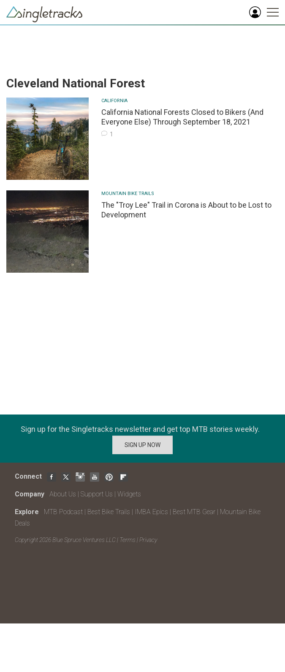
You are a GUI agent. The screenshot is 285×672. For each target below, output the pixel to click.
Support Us (97, 494)
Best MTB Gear (194, 512)
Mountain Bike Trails (127, 193)
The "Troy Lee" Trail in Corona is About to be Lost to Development (186, 210)
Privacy (148, 540)
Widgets (129, 494)
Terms (127, 540)
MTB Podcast (63, 512)
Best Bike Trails (108, 512)
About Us (62, 494)
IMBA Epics (151, 512)
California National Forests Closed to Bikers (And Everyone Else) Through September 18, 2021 (182, 117)
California (114, 100)
